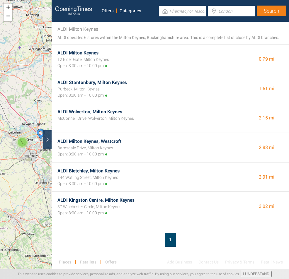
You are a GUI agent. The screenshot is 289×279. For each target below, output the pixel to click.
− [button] (8, 16)
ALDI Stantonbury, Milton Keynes (92, 82)
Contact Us (208, 262)
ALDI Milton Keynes (77, 53)
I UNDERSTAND (256, 274)
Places (65, 262)
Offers (108, 10)
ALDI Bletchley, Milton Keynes (88, 171)
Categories (130, 10)
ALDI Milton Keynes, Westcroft (89, 141)
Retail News (272, 262)
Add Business (179, 262)
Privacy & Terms (239, 262)
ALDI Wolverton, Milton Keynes (89, 111)
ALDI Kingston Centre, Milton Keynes (96, 200)
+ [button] (8, 8)
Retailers (88, 262)
